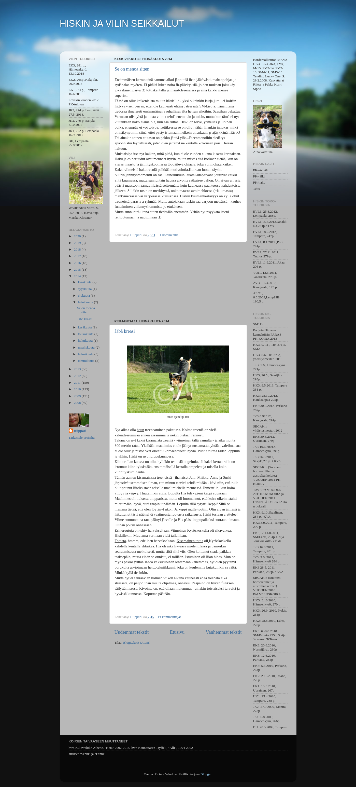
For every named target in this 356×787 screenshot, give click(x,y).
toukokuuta (86, 334)
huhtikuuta (86, 340)
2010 (77, 389)
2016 (77, 263)
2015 (77, 269)
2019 (77, 243)
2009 (77, 396)
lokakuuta (85, 282)
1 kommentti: (169, 235)
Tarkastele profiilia (82, 437)
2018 (77, 249)
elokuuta (84, 295)
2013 (77, 369)
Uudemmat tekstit (132, 632)
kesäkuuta (85, 327)
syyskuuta (85, 289)
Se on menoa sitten (132, 69)
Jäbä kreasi (125, 331)
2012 (77, 376)
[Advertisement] (178, 280)
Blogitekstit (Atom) (136, 642)
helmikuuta (86, 354)
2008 (77, 403)
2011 (77, 382)
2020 (77, 236)
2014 (77, 276)
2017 (77, 256)
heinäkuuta (86, 302)
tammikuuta (86, 361)
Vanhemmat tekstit (223, 632)
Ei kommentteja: (170, 617)
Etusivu (177, 632)
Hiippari (80, 431)
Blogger (206, 774)
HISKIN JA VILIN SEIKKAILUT (122, 23)
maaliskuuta (87, 347)
